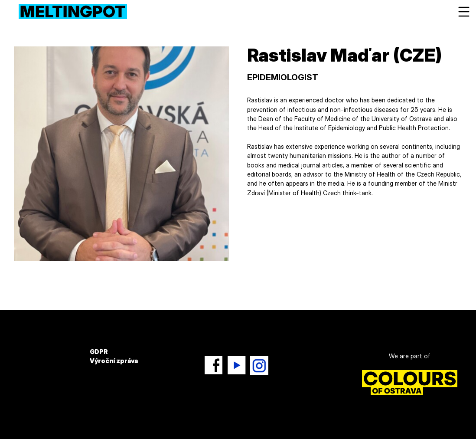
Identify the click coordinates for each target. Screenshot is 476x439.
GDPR (99, 351)
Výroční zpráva (114, 360)
